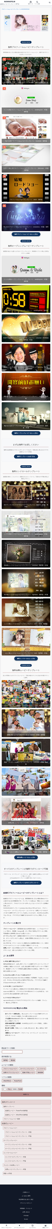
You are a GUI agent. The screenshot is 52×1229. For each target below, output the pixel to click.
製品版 (13, 1060)
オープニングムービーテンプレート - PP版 (18, 1148)
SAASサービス (32, 915)
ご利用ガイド (26, 1192)
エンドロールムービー (10, 1153)
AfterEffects (7, 1081)
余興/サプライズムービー (11, 1072)
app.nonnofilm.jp (10, 982)
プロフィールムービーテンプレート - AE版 (18, 1132)
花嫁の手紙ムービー (28, 1072)
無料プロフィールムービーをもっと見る (26, 234)
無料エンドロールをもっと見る (26, 658)
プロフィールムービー (10, 1069)
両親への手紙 (8, 1173)
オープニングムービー (27, 1069)
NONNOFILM (9, 1)
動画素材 (40, 1072)
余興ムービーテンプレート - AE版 (15, 1169)
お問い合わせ (26, 1212)
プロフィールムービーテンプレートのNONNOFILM (15, 9)
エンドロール (41, 1069)
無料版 (5, 1060)
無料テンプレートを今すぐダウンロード (26, 882)
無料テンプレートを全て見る (26, 456)
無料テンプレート (9, 1106)
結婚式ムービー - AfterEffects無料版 (16, 1115)
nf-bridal (26, 1215)
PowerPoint (17, 1081)
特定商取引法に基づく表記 (26, 1199)
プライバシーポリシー (26, 1203)
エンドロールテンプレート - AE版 (15, 1157)
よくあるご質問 (26, 1196)
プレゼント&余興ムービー (12, 1165)
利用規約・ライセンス (26, 1208)
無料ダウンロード (8, 1102)
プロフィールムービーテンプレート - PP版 (18, 1136)
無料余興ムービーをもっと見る (26, 857)
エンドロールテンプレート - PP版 (15, 1161)
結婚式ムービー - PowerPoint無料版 (16, 1111)
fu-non (26, 1219)
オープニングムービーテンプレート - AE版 (18, 1144)
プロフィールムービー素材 (12, 1119)
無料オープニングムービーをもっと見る (26, 433)
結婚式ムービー (7, 1123)
